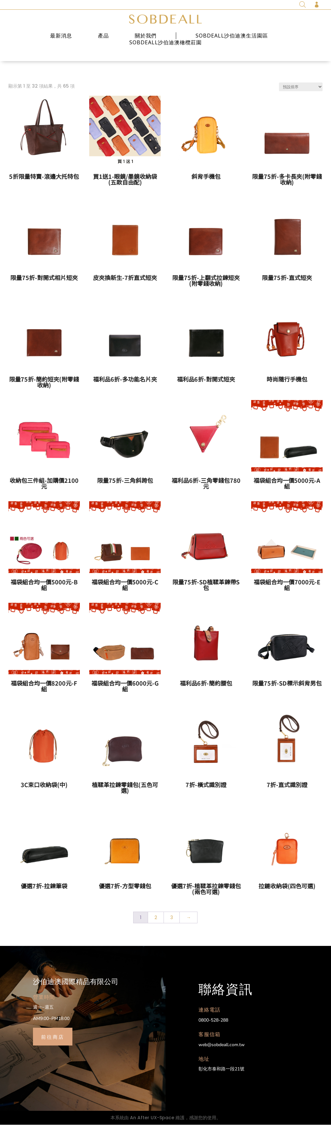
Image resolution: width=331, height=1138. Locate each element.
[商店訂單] (301, 100)
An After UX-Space (152, 1130)
